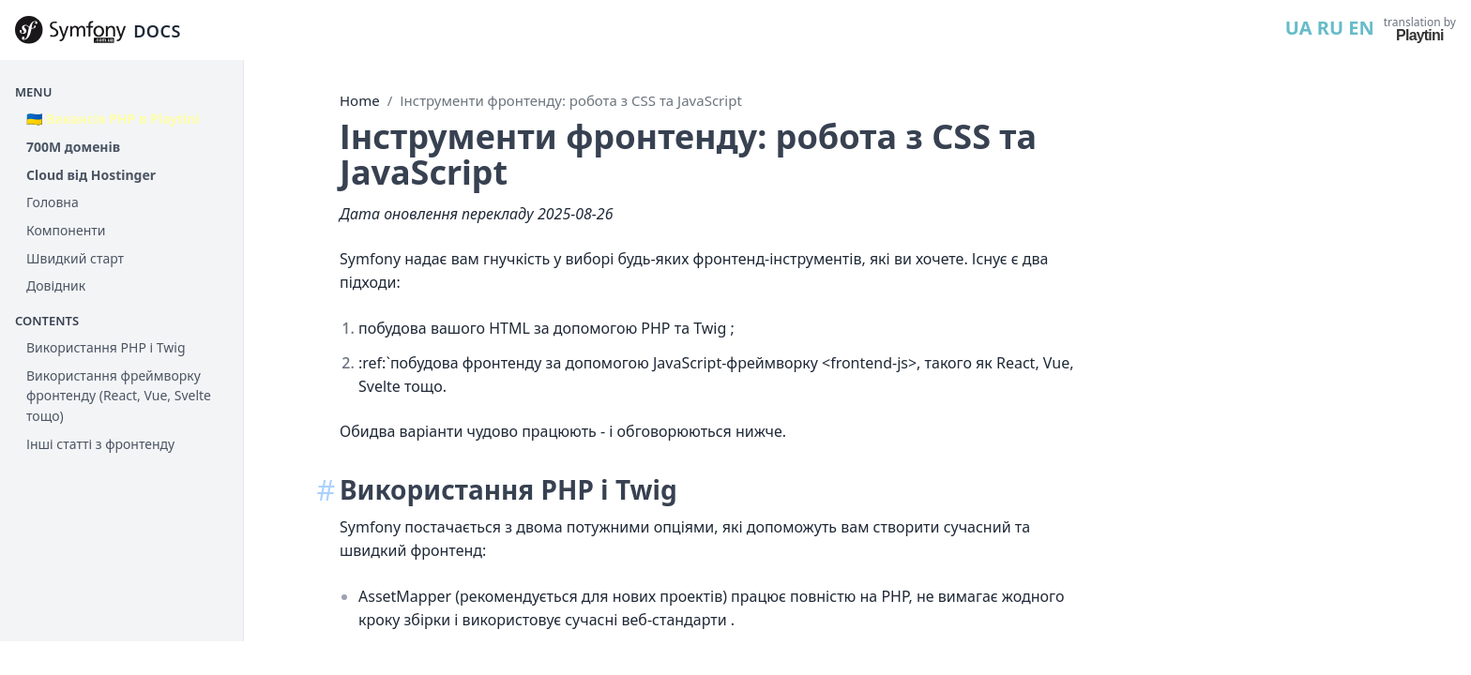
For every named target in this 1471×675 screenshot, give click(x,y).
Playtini (1420, 35)
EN (1360, 27)
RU (1330, 27)
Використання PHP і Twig (106, 347)
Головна (52, 202)
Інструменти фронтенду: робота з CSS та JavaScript (571, 100)
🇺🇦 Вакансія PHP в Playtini (113, 119)
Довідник (55, 285)
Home (360, 100)
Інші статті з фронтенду (100, 444)
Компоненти (65, 230)
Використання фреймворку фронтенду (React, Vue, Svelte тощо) (118, 396)
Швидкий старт (75, 258)
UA (1298, 27)
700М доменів (73, 147)
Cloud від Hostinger (91, 175)
